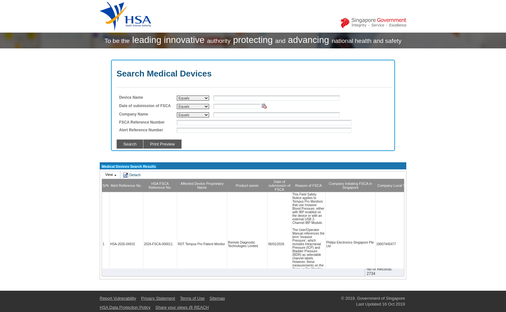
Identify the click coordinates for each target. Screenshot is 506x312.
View (109, 174)
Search (130, 144)
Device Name (131, 97)
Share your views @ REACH (182, 307)
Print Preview (162, 144)
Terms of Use (192, 298)
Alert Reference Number (141, 130)
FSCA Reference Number (142, 122)
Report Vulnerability (118, 298)
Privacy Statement (158, 298)
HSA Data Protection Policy (125, 307)
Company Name (133, 114)
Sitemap (217, 298)
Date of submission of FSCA (145, 106)
